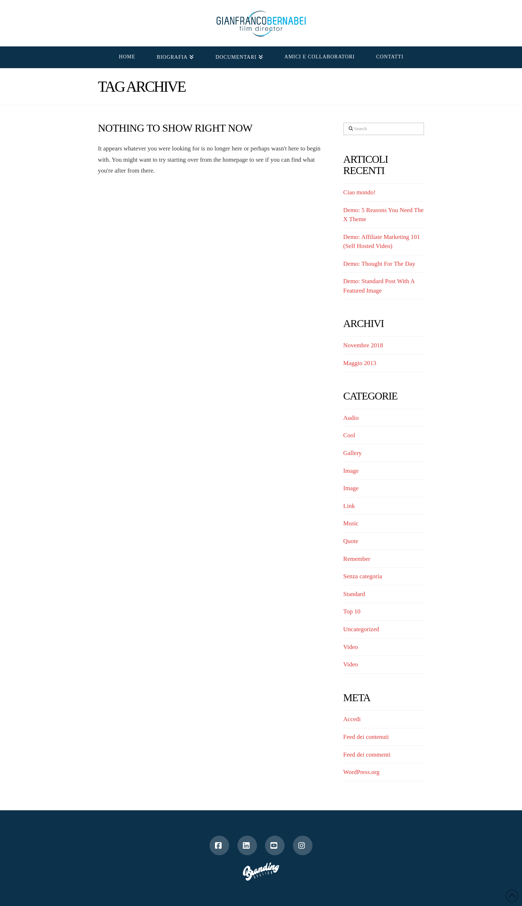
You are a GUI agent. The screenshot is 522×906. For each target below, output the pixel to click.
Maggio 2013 (359, 363)
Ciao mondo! (359, 192)
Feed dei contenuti (366, 736)
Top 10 (351, 611)
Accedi (352, 719)
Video (350, 647)
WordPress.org (361, 772)
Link (349, 505)
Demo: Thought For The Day (379, 263)
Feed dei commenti (366, 754)
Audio (351, 417)
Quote (351, 541)
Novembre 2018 (363, 345)
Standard (354, 594)
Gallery (352, 453)
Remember (356, 558)
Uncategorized (361, 629)
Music (351, 523)
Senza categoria (362, 576)
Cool (349, 435)
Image (351, 470)
